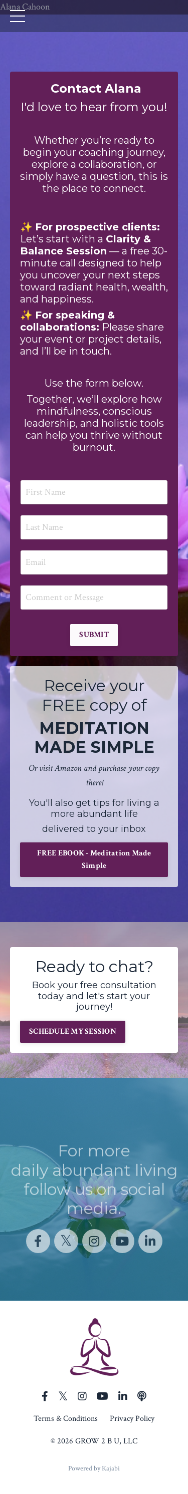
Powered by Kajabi (94, 1468)
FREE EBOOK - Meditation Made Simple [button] (94, 859)
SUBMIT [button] (94, 635)
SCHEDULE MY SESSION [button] (72, 1031)
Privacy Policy (132, 1418)
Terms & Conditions (66, 1418)
